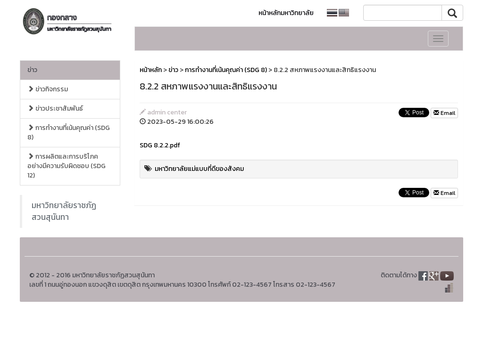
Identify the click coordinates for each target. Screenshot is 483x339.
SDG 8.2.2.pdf (160, 145)
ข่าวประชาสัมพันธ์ (55, 108)
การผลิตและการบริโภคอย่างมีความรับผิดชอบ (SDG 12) (66, 166)
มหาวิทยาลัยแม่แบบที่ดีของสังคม (199, 169)
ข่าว (32, 70)
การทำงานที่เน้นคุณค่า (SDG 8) (68, 132)
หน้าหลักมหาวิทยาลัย (286, 13)
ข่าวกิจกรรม (47, 89)
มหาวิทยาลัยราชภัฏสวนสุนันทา (64, 211)
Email (444, 113)
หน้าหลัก (151, 70)
